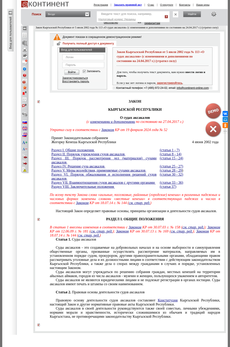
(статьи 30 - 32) (171, 174)
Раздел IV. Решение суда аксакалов (78, 166)
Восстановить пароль (75, 81)
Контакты (184, 4)
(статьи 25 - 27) (171, 166)
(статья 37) (168, 186)
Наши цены (203, 4)
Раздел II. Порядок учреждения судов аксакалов (88, 154)
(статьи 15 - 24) (171, 158)
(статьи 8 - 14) (170, 154)
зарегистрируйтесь (170, 83)
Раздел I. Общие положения (73, 150)
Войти (72, 72)
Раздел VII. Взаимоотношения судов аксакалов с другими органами (103, 182)
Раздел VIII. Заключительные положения (83, 186)
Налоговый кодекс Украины (117, 19)
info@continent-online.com (193, 88)
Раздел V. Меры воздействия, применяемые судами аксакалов (98, 170)
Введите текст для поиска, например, (125, 16)
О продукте (166, 4)
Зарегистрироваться (75, 78)
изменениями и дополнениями (112, 122)
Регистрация (101, 4)
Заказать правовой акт (128, 4)
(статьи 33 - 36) (171, 182)
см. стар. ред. (139, 203)
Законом (107, 130)
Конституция (168, 300)
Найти (192, 14)
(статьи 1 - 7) (170, 150)
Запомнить (93, 71)
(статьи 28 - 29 (171, 170)
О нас (151, 4)
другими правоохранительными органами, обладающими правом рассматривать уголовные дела (135, 258)
